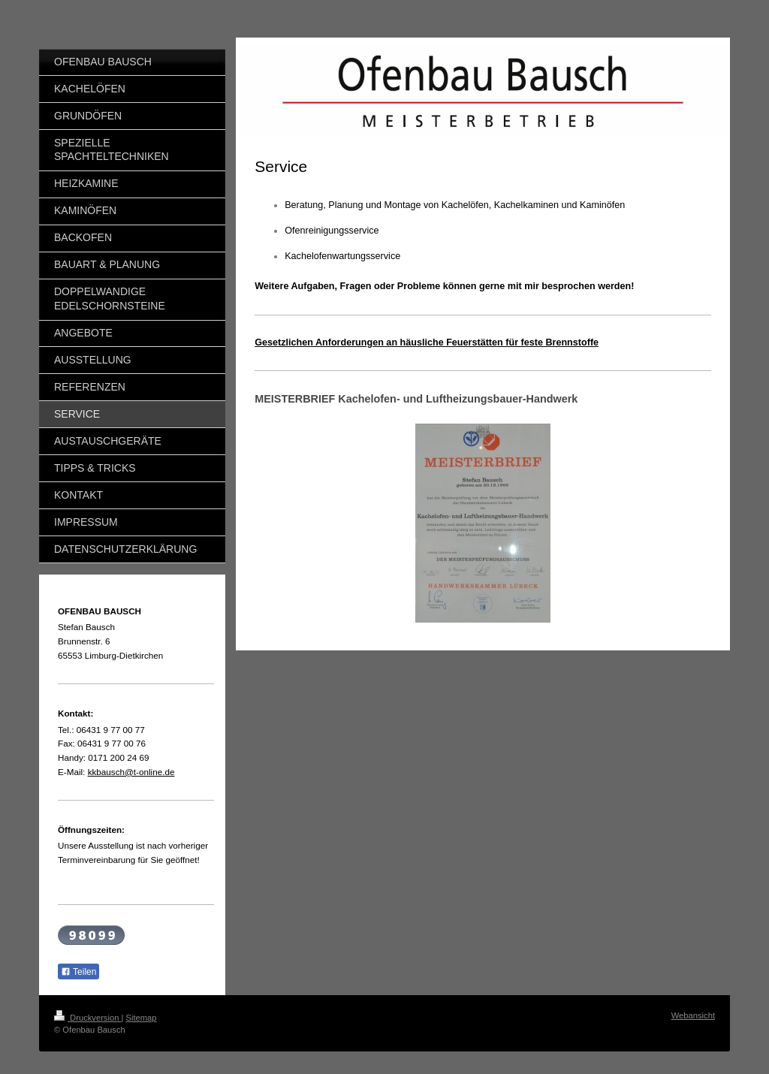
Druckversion (88, 1017)
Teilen (78, 972)
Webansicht (693, 1015)
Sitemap (141, 1017)
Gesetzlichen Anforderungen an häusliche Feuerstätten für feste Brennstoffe (427, 342)
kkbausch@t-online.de (131, 772)
